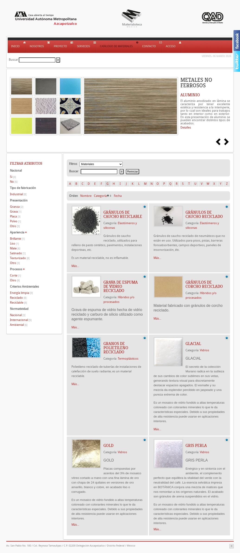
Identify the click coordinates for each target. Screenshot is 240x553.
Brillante (17, 238)
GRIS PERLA (196, 445)
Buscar (13, 59)
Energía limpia (21, 293)
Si (13, 177)
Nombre (86, 196)
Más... (75, 266)
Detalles (185, 127)
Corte (15, 275)
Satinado (18, 253)
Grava (15, 211)
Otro (15, 226)
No (13, 181)
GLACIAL (193, 343)
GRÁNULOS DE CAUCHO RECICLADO (204, 214)
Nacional (17, 315)
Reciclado (18, 297)
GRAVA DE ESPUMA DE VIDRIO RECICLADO (120, 286)
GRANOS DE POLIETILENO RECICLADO (115, 348)
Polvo (15, 221)
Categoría (100, 196)
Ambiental (18, 325)
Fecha (118, 196)
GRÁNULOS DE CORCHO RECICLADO (204, 284)
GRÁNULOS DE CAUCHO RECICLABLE (122, 214)
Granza (16, 206)
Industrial (18, 194)
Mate (15, 248)
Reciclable (18, 302)
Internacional (21, 320)
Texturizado (19, 258)
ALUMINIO (190, 94)
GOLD (108, 445)
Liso (14, 243)
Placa (15, 216)
